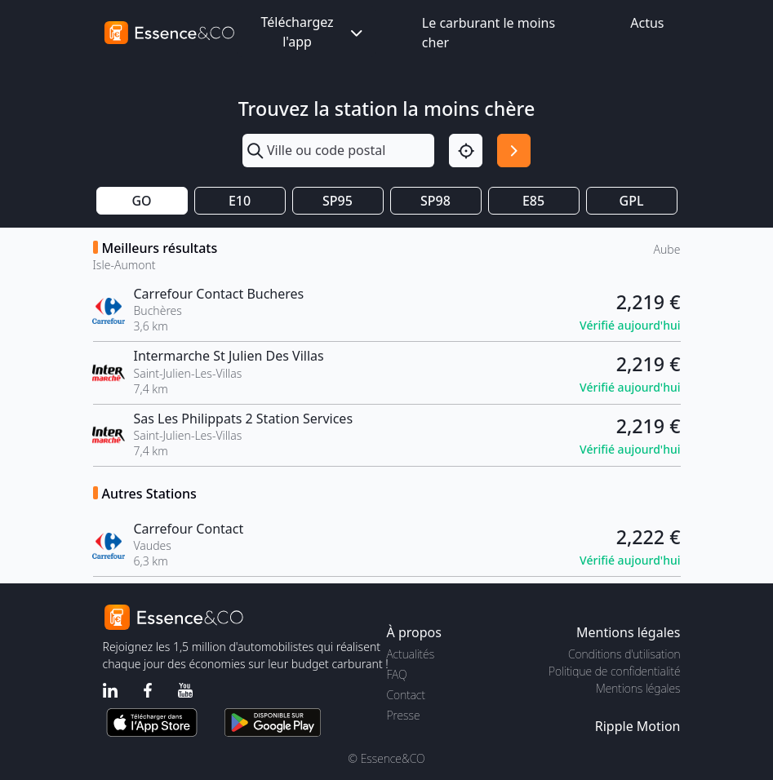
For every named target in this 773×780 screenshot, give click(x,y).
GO (141, 201)
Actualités (411, 654)
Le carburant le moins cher (488, 32)
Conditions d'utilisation (624, 654)
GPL (632, 201)
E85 (533, 201)
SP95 (337, 201)
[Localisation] (465, 150)
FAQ (397, 674)
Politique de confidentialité (614, 671)
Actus (647, 23)
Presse (403, 715)
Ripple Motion (638, 726)
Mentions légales (638, 688)
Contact (406, 694)
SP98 (435, 201)
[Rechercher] (514, 150)
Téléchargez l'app (312, 32)
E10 (240, 201)
